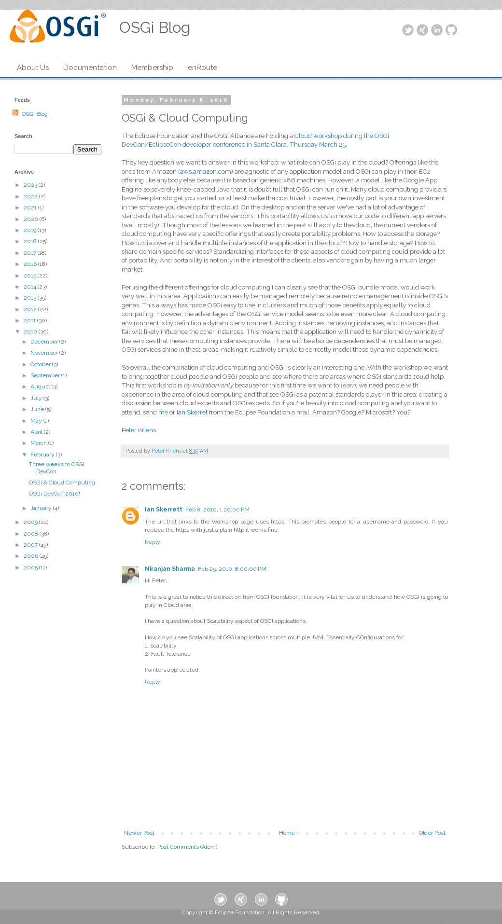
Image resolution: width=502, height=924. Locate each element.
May (36, 420)
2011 (30, 320)
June (37, 409)
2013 (31, 297)
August (41, 386)
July (36, 398)
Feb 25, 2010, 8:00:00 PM (232, 568)
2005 (31, 567)
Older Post (432, 832)
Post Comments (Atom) (187, 846)
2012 (31, 309)
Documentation (90, 67)
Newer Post (139, 832)
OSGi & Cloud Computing (62, 482)
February (43, 454)
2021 (31, 207)
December (44, 341)
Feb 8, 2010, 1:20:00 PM (217, 509)
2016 (31, 264)
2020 (32, 219)
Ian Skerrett (163, 509)
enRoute (202, 67)
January (41, 508)
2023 (31, 184)
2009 (31, 522)
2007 (31, 544)
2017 (31, 252)
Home (287, 832)
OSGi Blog (35, 113)
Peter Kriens (139, 430)
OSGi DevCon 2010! (54, 493)
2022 (31, 196)
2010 (31, 331)
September (45, 375)
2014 (31, 286)
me (163, 412)
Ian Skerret (192, 412)
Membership (152, 67)
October (41, 364)
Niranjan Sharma (170, 568)
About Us (33, 67)
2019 (31, 230)
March (39, 443)
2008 (32, 533)
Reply (152, 541)
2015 (31, 275)
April (37, 431)
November (44, 352)
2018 (31, 241)
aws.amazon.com (205, 171)
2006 (32, 555)
